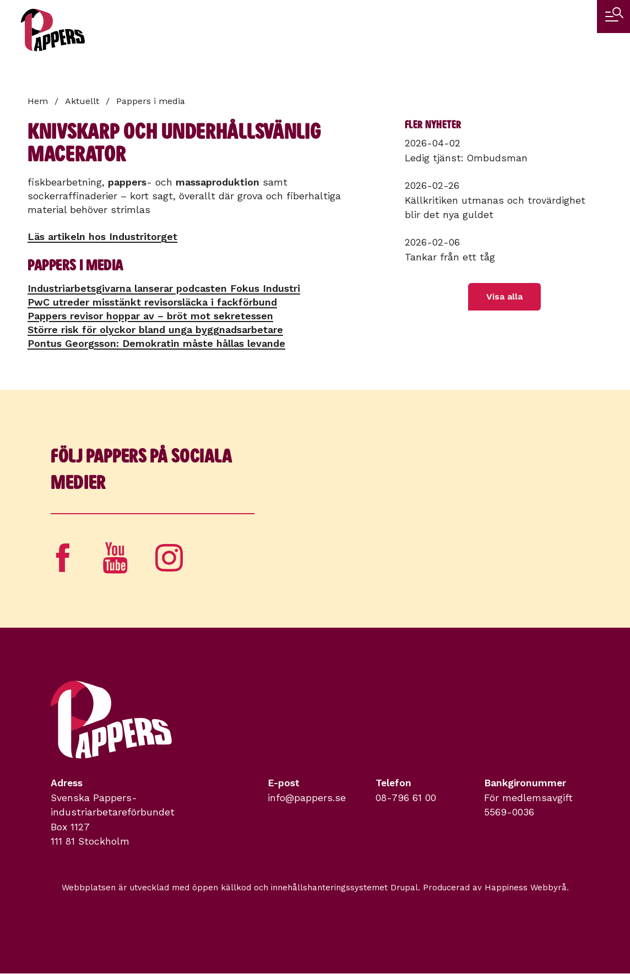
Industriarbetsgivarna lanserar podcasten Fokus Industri (164, 288)
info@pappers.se (307, 797)
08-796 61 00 (406, 797)
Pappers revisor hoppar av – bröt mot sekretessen (150, 316)
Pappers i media (150, 101)
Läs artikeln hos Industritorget (102, 236)
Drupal (404, 888)
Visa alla (504, 296)
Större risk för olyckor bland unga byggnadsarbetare (155, 329)
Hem (38, 101)
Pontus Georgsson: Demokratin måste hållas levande (156, 343)
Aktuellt (82, 101)
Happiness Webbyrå (526, 888)
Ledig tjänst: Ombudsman (466, 158)
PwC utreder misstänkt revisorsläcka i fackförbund (152, 302)
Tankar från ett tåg (450, 257)
